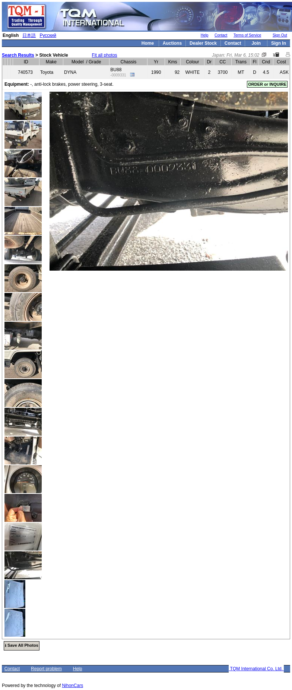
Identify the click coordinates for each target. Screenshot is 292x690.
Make (51, 61)
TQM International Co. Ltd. (256, 668)
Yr (156, 61)
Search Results (18, 55)
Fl (255, 61)
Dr (209, 61)
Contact (221, 35)
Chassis (129, 61)
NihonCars (72, 685)
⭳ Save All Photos (21, 645)
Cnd (266, 61)
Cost (281, 61)
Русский (47, 35)
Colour (192, 61)
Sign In (278, 43)
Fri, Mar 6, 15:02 (242, 55)
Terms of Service (247, 35)
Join (256, 43)
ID (26, 61)
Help (205, 35)
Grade (95, 61)
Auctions (172, 43)
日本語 (29, 35)
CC (222, 61)
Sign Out (280, 35)
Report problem (46, 668)
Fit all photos (104, 55)
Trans (241, 61)
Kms (172, 61)
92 (177, 72)
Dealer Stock (203, 43)
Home (148, 43)
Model (78, 61)
